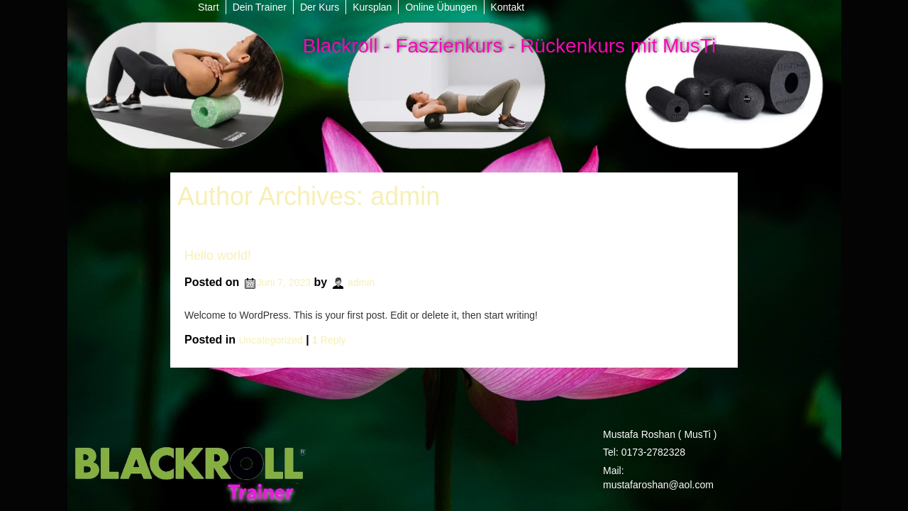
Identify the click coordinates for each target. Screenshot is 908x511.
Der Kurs (319, 7)
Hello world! (217, 255)
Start (208, 7)
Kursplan (372, 7)
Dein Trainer (260, 7)
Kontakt (507, 7)
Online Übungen (441, 7)
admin (405, 196)
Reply (328, 340)
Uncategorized (270, 340)
